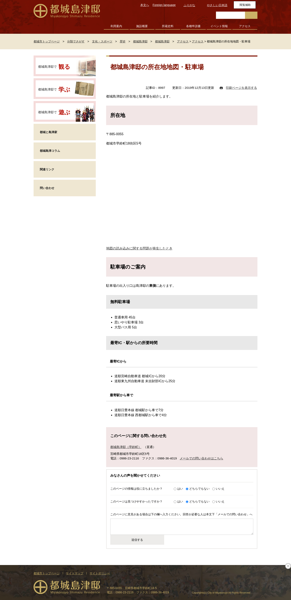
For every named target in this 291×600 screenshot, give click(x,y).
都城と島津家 (48, 132)
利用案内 (116, 26)
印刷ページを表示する (241, 87)
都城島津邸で (54, 67)
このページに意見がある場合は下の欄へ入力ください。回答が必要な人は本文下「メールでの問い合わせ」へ (181, 514)
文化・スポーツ (102, 41)
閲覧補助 (245, 4)
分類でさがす (76, 41)
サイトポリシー (100, 573)
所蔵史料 (167, 26)
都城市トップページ (47, 41)
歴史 (123, 41)
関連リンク (47, 169)
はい (180, 488)
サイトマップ (74, 573)
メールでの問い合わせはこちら (201, 458)
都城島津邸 (140, 41)
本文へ (144, 5)
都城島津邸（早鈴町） (125, 447)
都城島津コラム (50, 150)
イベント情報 (219, 26)
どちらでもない (199, 488)
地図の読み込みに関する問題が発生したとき (139, 248)
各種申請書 (193, 26)
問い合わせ (47, 188)
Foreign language (164, 5)
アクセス (245, 26)
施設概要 (142, 26)
